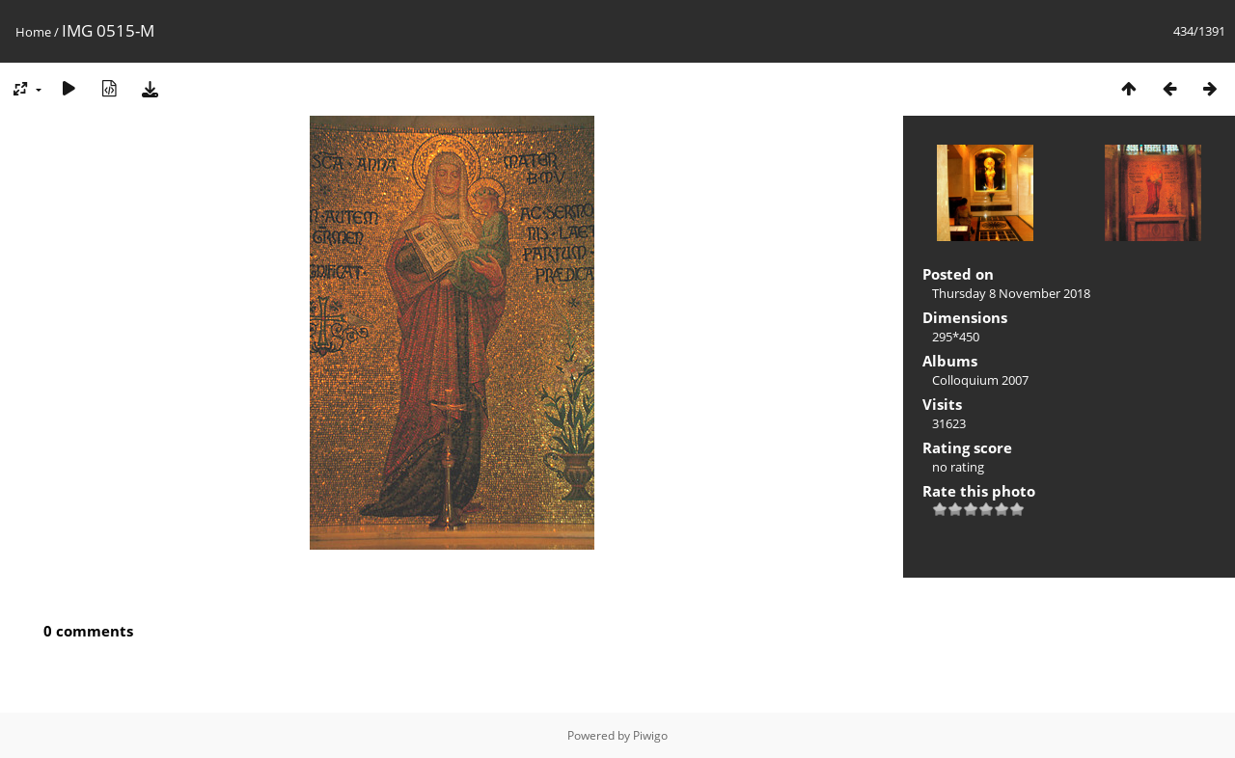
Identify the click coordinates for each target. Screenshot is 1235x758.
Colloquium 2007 (980, 380)
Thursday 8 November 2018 (1011, 293)
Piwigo (650, 735)
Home (33, 32)
